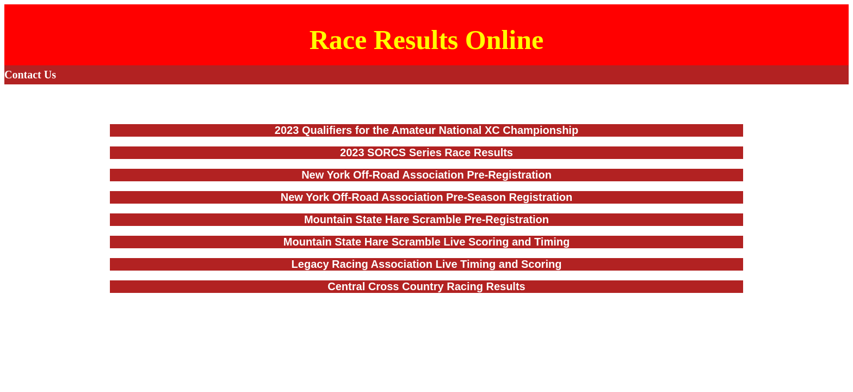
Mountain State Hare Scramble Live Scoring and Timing (426, 242)
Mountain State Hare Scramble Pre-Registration (426, 219)
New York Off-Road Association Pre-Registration (426, 175)
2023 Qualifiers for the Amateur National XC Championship (426, 130)
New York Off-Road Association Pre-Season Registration (426, 197)
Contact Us (30, 75)
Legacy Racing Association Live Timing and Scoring (427, 264)
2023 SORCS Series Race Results (426, 152)
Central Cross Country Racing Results (426, 286)
